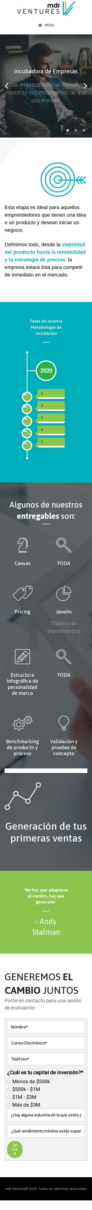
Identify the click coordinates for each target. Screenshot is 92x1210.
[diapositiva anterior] (6, 86)
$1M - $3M (21, 1124)
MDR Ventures (46, 8)
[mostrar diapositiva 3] (84, 130)
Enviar (15, 1176)
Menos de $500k (28, 1108)
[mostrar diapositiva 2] (75, 130)
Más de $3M (23, 1132)
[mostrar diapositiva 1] (67, 130)
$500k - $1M (23, 1116)
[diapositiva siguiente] (85, 86)
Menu (49, 25)
